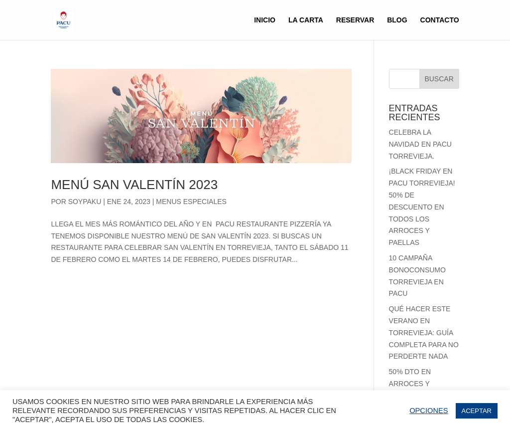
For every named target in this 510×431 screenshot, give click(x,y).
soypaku (85, 202)
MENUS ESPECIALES (191, 202)
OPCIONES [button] (428, 411)
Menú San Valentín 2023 (134, 184)
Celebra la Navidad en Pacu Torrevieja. (420, 144)
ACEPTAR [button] (477, 411)
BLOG (397, 20)
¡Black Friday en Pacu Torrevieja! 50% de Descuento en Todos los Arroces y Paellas (422, 206)
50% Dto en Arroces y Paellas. (410, 384)
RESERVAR (355, 20)
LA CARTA (305, 20)
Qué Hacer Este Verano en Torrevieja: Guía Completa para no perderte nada (424, 332)
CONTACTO (439, 20)
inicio (264, 20)
